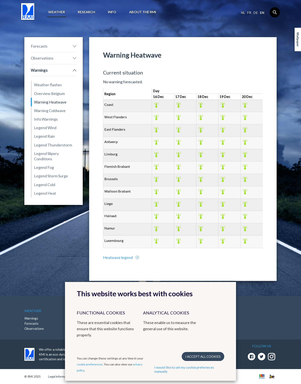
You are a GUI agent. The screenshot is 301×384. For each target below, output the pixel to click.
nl (243, 13)
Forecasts (39, 46)
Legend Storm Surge (51, 176)
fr (249, 13)
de (255, 13)
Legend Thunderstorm (53, 145)
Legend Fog (44, 167)
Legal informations (60, 376)
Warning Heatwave (50, 102)
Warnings (39, 70)
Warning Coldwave (50, 110)
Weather (56, 12)
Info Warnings (46, 119)
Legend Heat (45, 193)
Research (86, 12)
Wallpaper (298, 39)
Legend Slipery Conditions (46, 156)
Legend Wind (45, 127)
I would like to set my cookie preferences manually (184, 369)
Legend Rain (44, 136)
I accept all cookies (203, 356)
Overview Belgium (49, 93)
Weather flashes (48, 84)
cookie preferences (90, 364)
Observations (42, 58)
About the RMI (142, 12)
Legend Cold (44, 184)
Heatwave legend (118, 257)
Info (112, 12)
